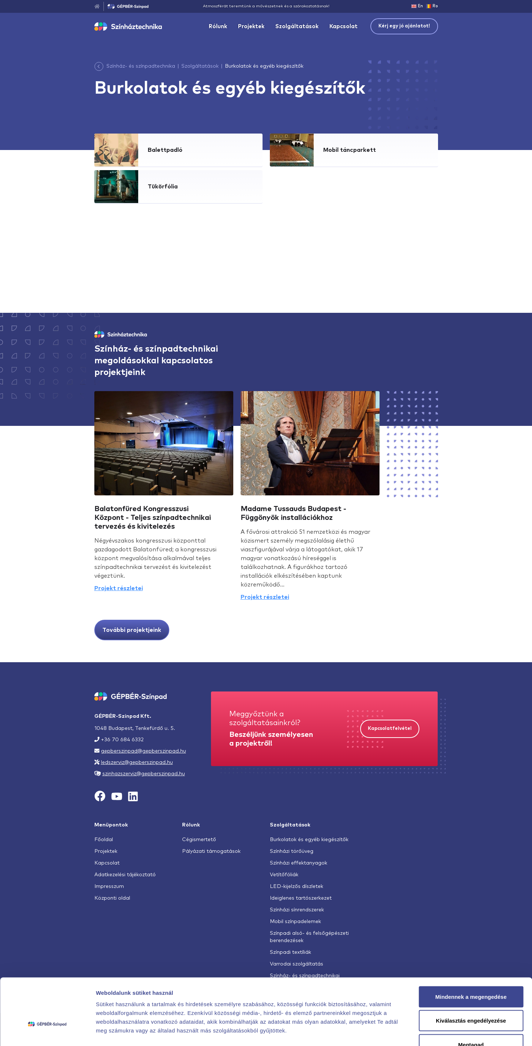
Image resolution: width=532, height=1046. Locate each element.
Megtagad (471, 998)
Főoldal (103, 839)
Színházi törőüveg (291, 851)
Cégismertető (199, 839)
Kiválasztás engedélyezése (471, 974)
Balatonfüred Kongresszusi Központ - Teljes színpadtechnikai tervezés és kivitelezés (152, 517)
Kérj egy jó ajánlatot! (404, 26)
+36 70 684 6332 (122, 739)
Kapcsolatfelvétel (390, 728)
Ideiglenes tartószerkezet (301, 898)
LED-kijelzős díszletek (296, 886)
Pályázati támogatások (211, 851)
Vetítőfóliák (284, 874)
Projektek (251, 26)
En (417, 6)
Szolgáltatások (296, 26)
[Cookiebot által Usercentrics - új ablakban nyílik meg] (47, 1031)
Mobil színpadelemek (295, 921)
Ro (432, 6)
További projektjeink (131, 630)
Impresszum (109, 886)
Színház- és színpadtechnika (140, 66)
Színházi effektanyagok (298, 863)
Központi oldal (112, 898)
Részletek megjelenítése (416, 1031)
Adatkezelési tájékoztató (125, 874)
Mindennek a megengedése (470, 950)
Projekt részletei (118, 588)
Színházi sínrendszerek (297, 909)
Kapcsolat (343, 26)
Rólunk (218, 26)
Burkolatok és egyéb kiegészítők (309, 839)
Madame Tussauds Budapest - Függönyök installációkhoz (293, 513)
